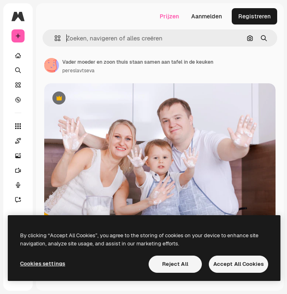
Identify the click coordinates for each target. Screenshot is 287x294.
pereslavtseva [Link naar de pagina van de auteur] (78, 70)
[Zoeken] (18, 70)
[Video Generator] (18, 170)
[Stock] (18, 84)
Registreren (254, 16)
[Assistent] (18, 199)
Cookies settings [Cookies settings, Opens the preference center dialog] (42, 263)
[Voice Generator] (18, 185)
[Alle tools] (18, 126)
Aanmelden (206, 16)
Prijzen (169, 16)
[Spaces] (18, 140)
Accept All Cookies (238, 264)
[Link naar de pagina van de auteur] (51, 65)
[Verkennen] (18, 99)
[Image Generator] (18, 155)
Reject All (175, 264)
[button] (54, 38)
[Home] (18, 55)
